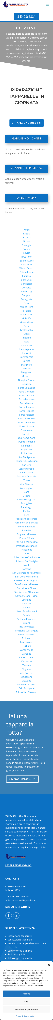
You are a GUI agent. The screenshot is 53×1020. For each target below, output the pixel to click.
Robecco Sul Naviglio (27, 561)
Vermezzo (26, 661)
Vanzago (26, 653)
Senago (26, 607)
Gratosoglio (26, 330)
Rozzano (26, 569)
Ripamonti (26, 445)
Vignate (26, 669)
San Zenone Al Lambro (26, 592)
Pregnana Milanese (26, 545)
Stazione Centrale (26, 476)
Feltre (26, 303)
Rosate (26, 565)
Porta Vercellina (26, 418)
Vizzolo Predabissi (26, 684)
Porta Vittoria (26, 426)
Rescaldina (26, 549)
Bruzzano (26, 256)
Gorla (26, 326)
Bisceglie (26, 245)
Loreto (26, 360)
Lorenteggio (26, 356)
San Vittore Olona (26, 588)
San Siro (26, 464)
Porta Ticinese (26, 410)
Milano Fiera (26, 306)
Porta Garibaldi (26, 391)
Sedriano (26, 599)
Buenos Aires (27, 260)
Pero (26, 515)
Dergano (26, 295)
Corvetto (26, 287)
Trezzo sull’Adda (26, 634)
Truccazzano (26, 642)
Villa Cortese (26, 673)
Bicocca (26, 241)
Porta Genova (26, 395)
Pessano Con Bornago (26, 522)
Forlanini (26, 310)
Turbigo (26, 645)
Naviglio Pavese (26, 380)
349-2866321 (26, 17)
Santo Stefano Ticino (26, 595)
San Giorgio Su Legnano (26, 580)
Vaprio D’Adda (26, 657)
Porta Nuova (26, 403)
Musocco (26, 376)
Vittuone (26, 680)
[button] (48, 964)
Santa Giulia (26, 472)
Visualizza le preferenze (26, 1009)
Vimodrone (26, 676)
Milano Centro (26, 268)
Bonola (26, 249)
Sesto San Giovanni (26, 611)
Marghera (26, 364)
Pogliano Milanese (26, 534)
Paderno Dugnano (26, 499)
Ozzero (26, 495)
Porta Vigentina (26, 422)
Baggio (26, 233)
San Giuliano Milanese (26, 584)
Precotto (26, 434)
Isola (26, 341)
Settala (26, 615)
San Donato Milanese (26, 576)
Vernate (26, 665)
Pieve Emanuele (26, 526)
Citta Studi (26, 280)
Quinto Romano (26, 441)
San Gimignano (27, 457)
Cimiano (26, 276)
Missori (27, 368)
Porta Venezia (26, 414)
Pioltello (26, 530)
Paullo (26, 511)
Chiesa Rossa (26, 272)
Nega (26, 1001)
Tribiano (26, 638)
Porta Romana (26, 407)
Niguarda (26, 384)
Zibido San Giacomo (26, 692)
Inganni (26, 337)
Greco (26, 333)
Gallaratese (26, 314)
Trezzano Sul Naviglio (26, 630)
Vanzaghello (26, 649)
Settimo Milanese (26, 619)
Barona (27, 237)
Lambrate (26, 345)
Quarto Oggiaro (26, 437)
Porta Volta (26, 430)
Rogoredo (26, 449)
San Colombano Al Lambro (26, 572)
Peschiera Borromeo (26, 518)
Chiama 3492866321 (22, 779)
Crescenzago (26, 291)
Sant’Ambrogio (26, 468)
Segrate (26, 603)
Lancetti (26, 353)
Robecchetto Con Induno (26, 557)
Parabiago (26, 507)
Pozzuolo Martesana (27, 541)
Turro (26, 480)
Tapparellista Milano (27, 461)
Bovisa (26, 252)
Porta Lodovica (26, 399)
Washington (26, 488)
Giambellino (26, 322)
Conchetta (26, 283)
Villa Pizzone (26, 484)
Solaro (26, 622)
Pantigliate (26, 503)
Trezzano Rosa (26, 626)
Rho (26, 553)
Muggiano (26, 372)
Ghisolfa (26, 318)
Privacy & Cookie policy (25, 1016)
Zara (26, 491)
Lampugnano (26, 349)
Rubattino (26, 453)
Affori (27, 229)
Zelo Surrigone (26, 688)
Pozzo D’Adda (26, 538)
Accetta (26, 993)
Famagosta (26, 299)
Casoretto (26, 264)
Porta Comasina (26, 387)
